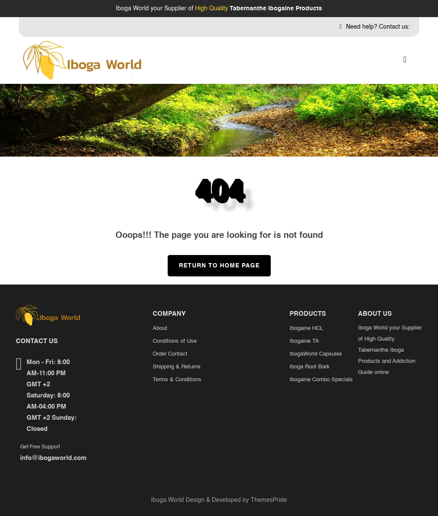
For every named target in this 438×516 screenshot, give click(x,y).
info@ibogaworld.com (53, 458)
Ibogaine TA (304, 341)
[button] (404, 60)
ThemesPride (268, 500)
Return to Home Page (214, 262)
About (160, 328)
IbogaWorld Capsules (316, 354)
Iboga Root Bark (310, 367)
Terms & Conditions (177, 380)
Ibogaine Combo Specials (321, 380)
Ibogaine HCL (306, 328)
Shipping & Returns (177, 367)
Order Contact (170, 354)
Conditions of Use (175, 341)
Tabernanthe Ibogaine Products (276, 9)
